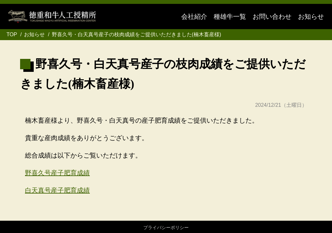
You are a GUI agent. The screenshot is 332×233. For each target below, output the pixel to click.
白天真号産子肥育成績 (57, 190)
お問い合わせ (272, 16)
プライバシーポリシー (166, 227)
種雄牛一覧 (230, 16)
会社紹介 (194, 16)
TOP (11, 34)
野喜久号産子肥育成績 (57, 172)
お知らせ (311, 16)
